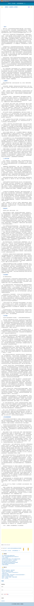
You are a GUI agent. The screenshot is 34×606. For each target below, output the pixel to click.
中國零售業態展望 (5, 564)
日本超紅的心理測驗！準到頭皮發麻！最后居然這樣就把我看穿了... (14, 574)
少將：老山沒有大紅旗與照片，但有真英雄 (9, 560)
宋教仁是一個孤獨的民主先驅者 (7, 571)
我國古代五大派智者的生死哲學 (7, 575)
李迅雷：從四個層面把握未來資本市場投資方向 (10, 556)
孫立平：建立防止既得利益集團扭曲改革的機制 (13, 548)
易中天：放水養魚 (5, 578)
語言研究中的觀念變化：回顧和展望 (8, 570)
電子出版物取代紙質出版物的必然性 (8, 555)
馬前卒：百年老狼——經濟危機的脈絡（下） (12, 550)
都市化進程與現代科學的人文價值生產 (8, 561)
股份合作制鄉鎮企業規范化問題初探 (8, 563)
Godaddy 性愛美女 (5, 557)
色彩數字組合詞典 (5, 573)
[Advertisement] (17, 16)
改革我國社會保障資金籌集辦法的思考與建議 (10, 562)
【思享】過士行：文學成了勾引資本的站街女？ (10, 572)
